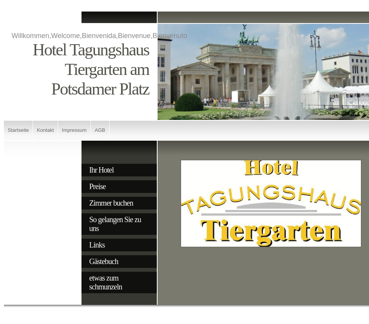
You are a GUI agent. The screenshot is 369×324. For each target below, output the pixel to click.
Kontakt (45, 130)
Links (97, 245)
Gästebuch (103, 261)
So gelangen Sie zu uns (115, 224)
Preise (97, 186)
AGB (100, 130)
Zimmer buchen (111, 203)
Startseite (18, 130)
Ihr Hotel (101, 170)
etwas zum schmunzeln (105, 282)
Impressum (74, 130)
